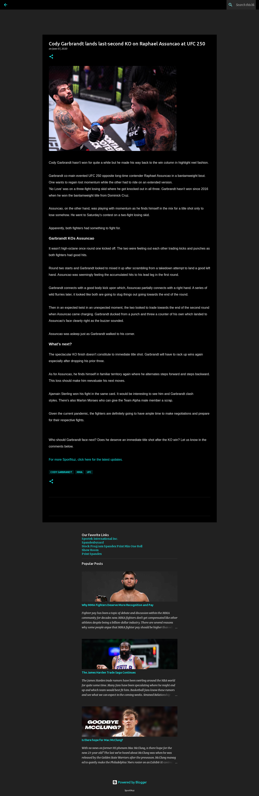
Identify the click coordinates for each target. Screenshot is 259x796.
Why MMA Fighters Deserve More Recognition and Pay (117, 605)
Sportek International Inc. (100, 538)
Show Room (90, 550)
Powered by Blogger (129, 782)
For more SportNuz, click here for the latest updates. (86, 459)
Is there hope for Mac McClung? (102, 740)
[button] (51, 57)
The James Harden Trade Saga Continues (109, 672)
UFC (89, 472)
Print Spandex (92, 554)
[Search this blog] (235, 5)
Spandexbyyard (93, 542)
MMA (79, 472)
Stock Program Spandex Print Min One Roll (112, 546)
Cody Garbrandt (61, 472)
